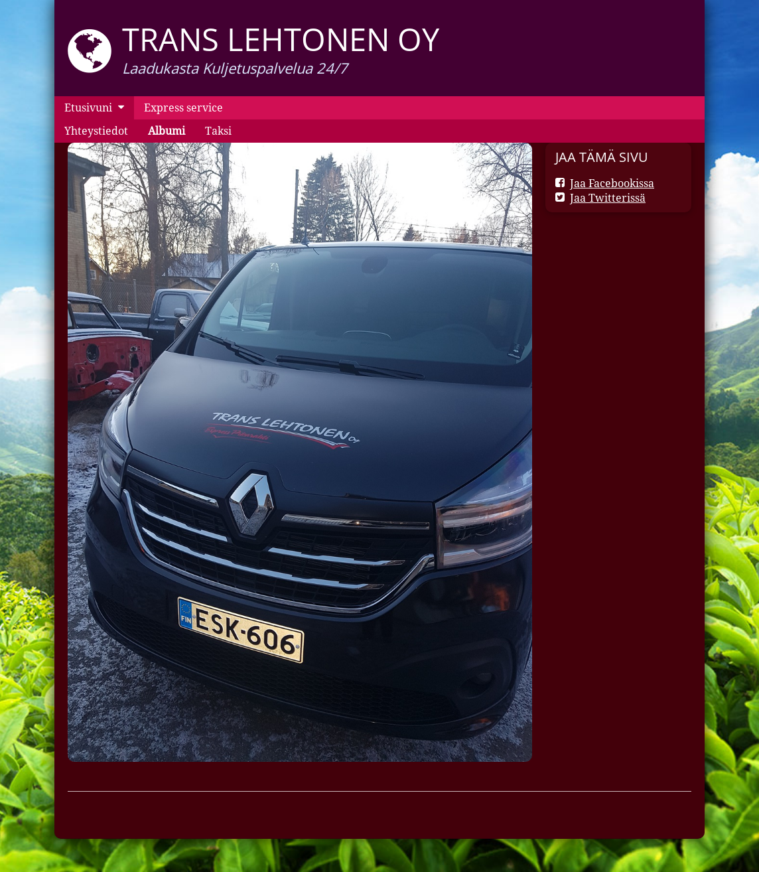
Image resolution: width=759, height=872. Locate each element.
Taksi (218, 130)
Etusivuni (88, 107)
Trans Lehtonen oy (280, 39)
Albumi (166, 130)
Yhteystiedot (96, 130)
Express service (183, 107)
